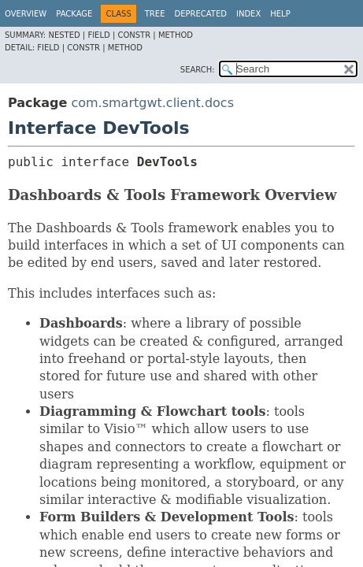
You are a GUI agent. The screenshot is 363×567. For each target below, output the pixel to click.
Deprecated (200, 13)
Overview (25, 13)
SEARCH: (197, 69)
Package (74, 13)
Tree (155, 13)
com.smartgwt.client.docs (152, 102)
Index (248, 13)
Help (280, 13)
